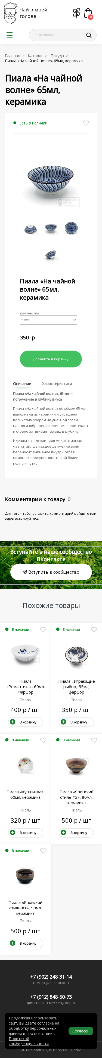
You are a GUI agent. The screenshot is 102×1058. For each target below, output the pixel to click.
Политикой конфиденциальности (29, 1041)
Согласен (80, 1031)
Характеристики (57, 383)
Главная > (16, 55)
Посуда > (60, 55)
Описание (22, 383)
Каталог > (39, 55)
